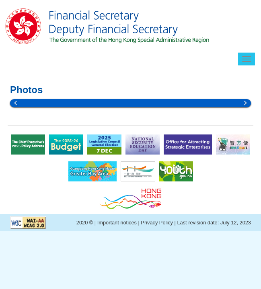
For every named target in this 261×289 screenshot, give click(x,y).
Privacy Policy (157, 223)
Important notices (117, 223)
